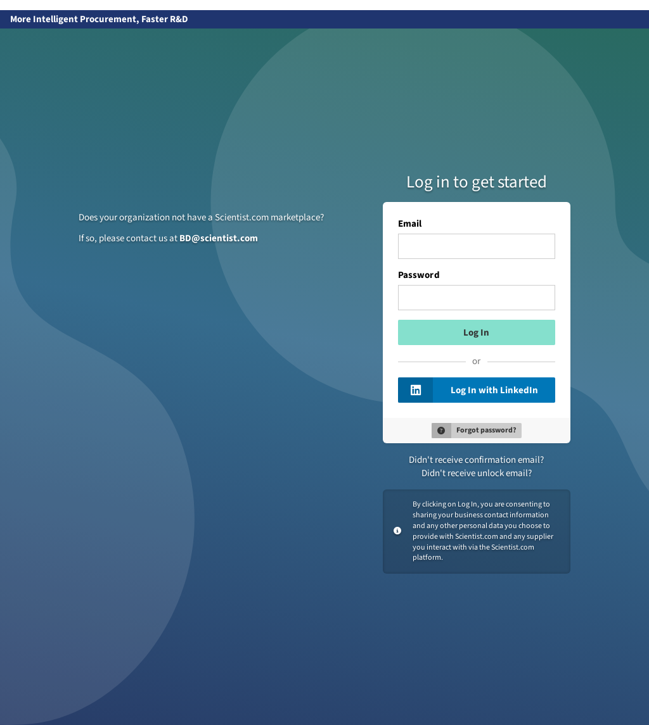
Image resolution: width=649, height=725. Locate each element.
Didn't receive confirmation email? (476, 460)
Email (409, 224)
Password (419, 275)
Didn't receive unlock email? (476, 473)
